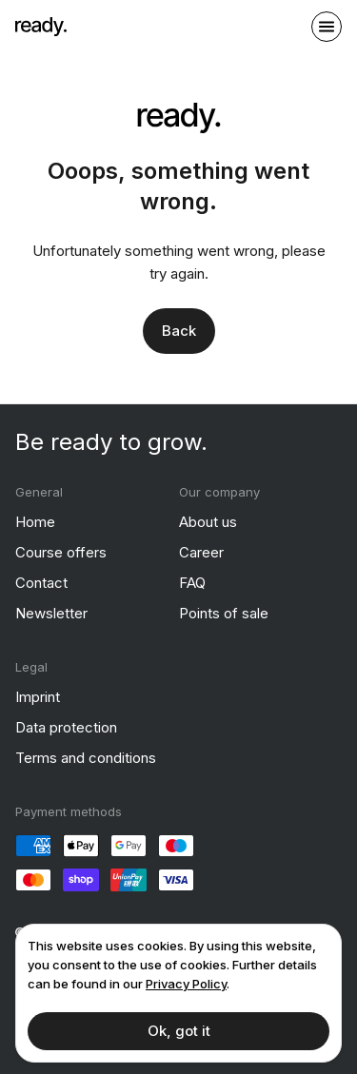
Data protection (66, 727)
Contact (41, 583)
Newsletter (51, 613)
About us (208, 522)
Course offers (61, 552)
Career (201, 552)
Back (179, 331)
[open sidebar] (326, 26)
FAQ (192, 583)
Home (35, 522)
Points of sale (223, 613)
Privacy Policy (186, 983)
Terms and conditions (85, 758)
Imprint (37, 697)
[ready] (41, 26)
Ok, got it (179, 1031)
